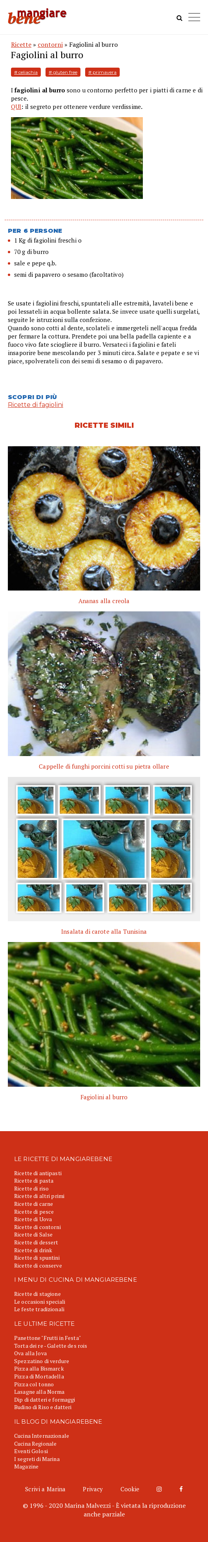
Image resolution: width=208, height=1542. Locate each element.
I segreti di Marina (37, 1459)
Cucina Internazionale (41, 1435)
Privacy (93, 1489)
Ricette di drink (33, 1250)
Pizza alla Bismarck (39, 1368)
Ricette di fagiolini (35, 405)
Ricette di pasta (33, 1180)
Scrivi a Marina (45, 1489)
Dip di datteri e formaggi (44, 1399)
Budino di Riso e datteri (42, 1407)
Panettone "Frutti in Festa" (47, 1337)
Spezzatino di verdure (41, 1361)
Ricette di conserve (38, 1265)
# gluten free (63, 72)
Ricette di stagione (37, 1293)
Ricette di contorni (37, 1227)
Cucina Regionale (35, 1443)
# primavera (102, 72)
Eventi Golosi (31, 1451)
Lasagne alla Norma (39, 1391)
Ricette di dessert (36, 1242)
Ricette (21, 44)
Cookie (130, 1489)
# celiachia (26, 72)
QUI (16, 106)
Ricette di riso (31, 1188)
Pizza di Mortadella (39, 1376)
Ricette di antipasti (38, 1173)
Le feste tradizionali (39, 1309)
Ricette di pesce (34, 1211)
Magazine (26, 1466)
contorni (50, 44)
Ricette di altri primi (39, 1196)
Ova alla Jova (30, 1353)
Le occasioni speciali (39, 1301)
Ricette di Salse (33, 1234)
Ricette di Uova (33, 1219)
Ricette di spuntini (37, 1257)
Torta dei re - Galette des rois (50, 1345)
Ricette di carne (33, 1203)
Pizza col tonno (34, 1384)
